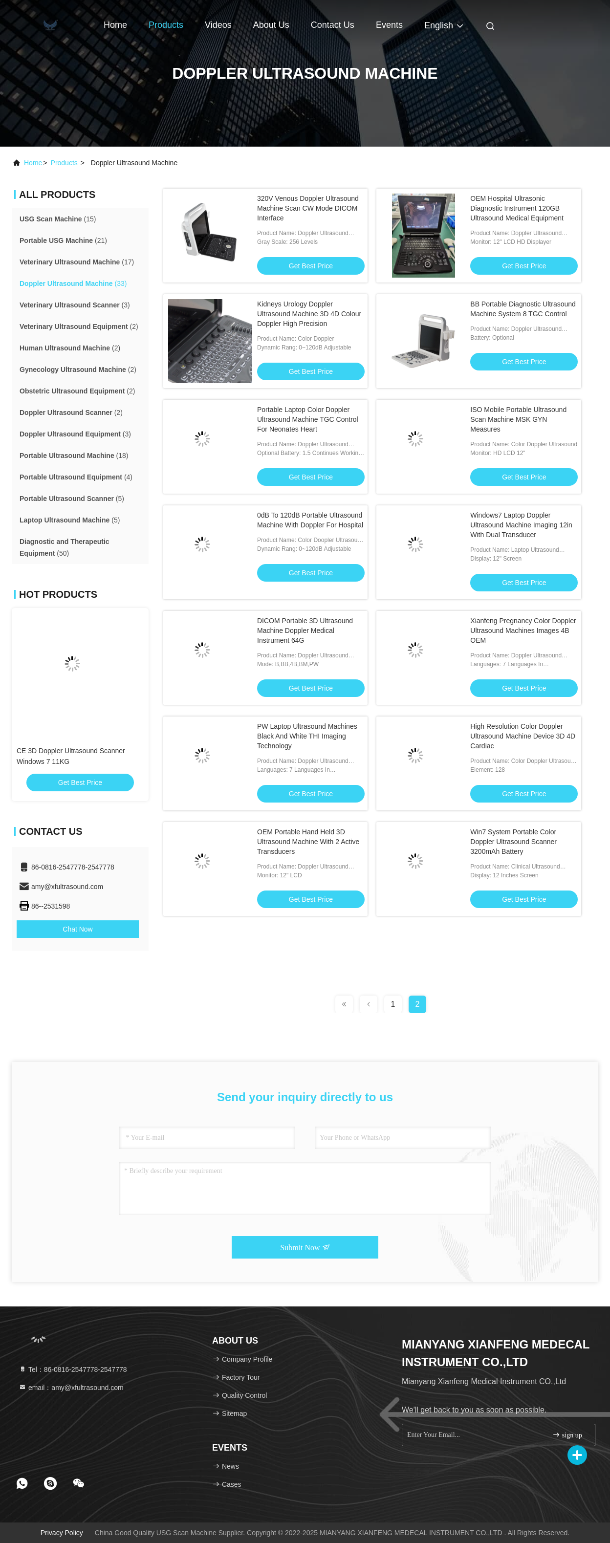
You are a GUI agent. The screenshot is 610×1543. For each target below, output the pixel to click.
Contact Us (332, 25)
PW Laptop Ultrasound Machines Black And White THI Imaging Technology (307, 736)
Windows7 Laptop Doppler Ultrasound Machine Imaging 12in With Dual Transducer (521, 525)
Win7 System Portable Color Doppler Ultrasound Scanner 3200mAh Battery (513, 841)
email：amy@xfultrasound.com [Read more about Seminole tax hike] (71, 1387)
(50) (64, 547)
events (389, 25)
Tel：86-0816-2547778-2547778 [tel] (73, 1369)
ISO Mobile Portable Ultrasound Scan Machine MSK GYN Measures (518, 419)
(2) (79, 326)
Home (115, 25)
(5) (72, 498)
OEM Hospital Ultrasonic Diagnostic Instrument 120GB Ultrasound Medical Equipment (517, 208)
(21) (63, 240)
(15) (58, 219)
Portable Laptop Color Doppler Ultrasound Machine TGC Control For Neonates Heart (307, 419)
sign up (567, 1435)
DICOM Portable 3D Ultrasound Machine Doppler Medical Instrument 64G (305, 630)
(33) (73, 283)
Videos (218, 25)
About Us (271, 25)
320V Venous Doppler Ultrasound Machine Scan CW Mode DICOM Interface (308, 208)
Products (166, 25)
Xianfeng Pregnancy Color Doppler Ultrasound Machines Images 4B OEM (523, 630)
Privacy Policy (62, 1533)
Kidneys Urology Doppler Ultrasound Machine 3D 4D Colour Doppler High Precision (309, 313)
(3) (75, 305)
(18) (74, 455)
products (64, 163)
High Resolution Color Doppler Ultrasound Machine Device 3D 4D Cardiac (522, 736)
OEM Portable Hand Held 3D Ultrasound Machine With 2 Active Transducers (308, 841)
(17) (77, 262)
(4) (76, 477)
